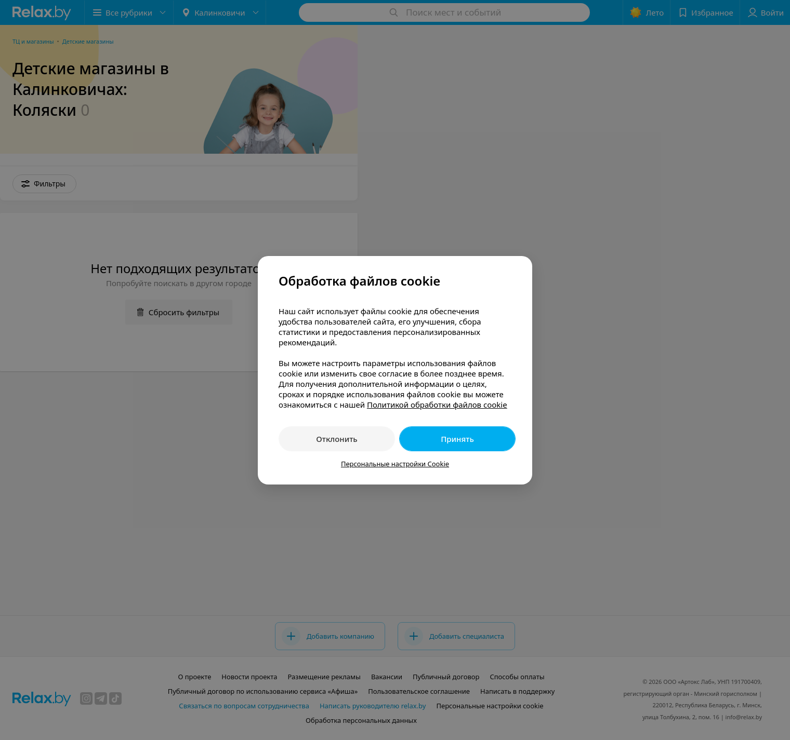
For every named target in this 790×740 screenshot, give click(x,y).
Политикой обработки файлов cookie (437, 404)
